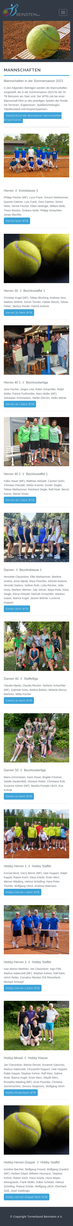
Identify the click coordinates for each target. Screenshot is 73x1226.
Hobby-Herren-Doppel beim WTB (26, 1197)
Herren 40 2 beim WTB (20, 500)
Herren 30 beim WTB (19, 312)
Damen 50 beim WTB (19, 796)
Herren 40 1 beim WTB (20, 404)
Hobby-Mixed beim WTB (21, 1092)
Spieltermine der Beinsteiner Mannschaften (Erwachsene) (33, 117)
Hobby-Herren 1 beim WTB (22, 892)
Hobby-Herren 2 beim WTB (23, 988)
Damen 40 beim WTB (19, 700)
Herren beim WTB (17, 220)
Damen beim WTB (17, 608)
